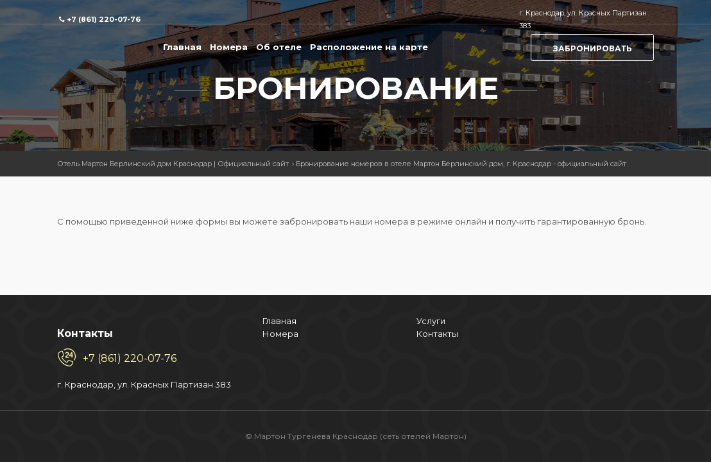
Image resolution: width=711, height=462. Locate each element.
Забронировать (592, 48)
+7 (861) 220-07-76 (104, 19)
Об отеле (279, 47)
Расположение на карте (369, 47)
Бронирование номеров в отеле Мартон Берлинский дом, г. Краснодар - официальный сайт (461, 163)
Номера (229, 47)
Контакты (211, 295)
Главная (182, 47)
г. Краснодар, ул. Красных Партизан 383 (51, 371)
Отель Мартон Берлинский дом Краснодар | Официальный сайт (173, 163)
